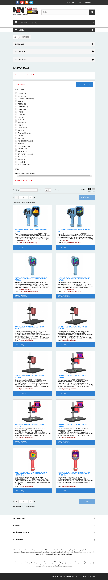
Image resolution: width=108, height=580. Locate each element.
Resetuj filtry (84, 85)
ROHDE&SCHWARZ (25, 141)
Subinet (92, 576)
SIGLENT (22, 149)
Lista (93, 190)
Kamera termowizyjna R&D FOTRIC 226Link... (72, 328)
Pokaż (42, 190)
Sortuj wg (16, 190)
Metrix (21, 120)
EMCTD (21, 101)
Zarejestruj (88, 2)
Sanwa (21, 143)
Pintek (21, 130)
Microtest (22, 122)
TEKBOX (22, 151)
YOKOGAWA (23, 165)
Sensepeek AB (24, 146)
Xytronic (21, 162)
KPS (20, 112)
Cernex (22, 93)
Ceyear (22, 96)
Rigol (21, 138)
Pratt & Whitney (24, 133)
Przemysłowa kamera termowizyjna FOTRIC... (31, 230)
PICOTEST (22, 128)
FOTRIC (22, 104)
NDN (20, 125)
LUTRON (22, 114)
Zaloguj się (70, 2)
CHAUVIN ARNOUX (26, 99)
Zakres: (17, 173)
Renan (21, 136)
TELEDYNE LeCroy (25, 154)
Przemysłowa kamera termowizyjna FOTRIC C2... (74, 474)
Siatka (89, 190)
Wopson (21, 159)
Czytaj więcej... (21, 247)
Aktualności (20, 52)
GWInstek (23, 107)
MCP (21, 117)
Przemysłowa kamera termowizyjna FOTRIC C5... (31, 474)
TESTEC (21, 157)
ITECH (22, 109)
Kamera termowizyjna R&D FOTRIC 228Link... (29, 328)
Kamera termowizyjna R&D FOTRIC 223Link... (29, 376)
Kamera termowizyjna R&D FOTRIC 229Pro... (72, 376)
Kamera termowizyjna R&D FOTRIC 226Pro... (72, 425)
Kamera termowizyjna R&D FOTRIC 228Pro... (29, 425)
